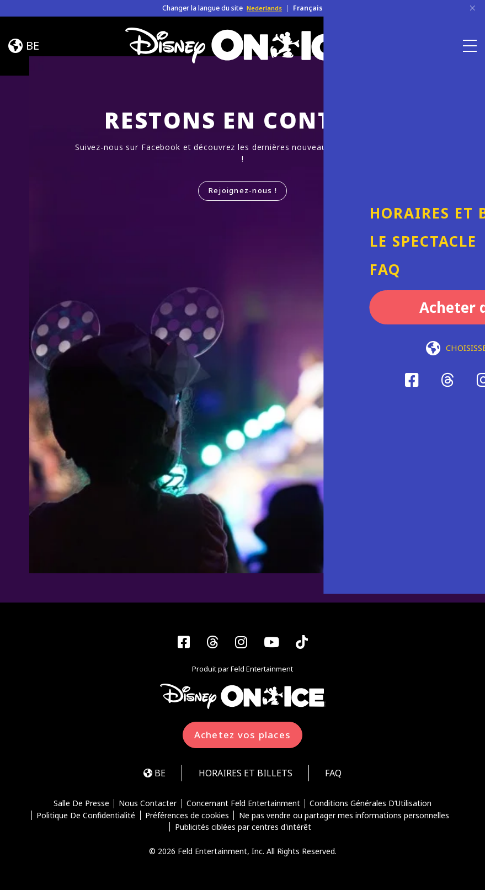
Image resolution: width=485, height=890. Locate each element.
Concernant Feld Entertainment (243, 806)
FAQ (337, 774)
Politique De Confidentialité (85, 817)
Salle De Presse (80, 806)
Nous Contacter (148, 806)
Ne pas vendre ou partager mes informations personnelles (344, 817)
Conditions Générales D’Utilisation (372, 806)
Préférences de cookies (187, 817)
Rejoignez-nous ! (242, 190)
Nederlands (264, 8)
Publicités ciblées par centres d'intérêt (243, 829)
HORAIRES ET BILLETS (245, 774)
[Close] (472, 8)
